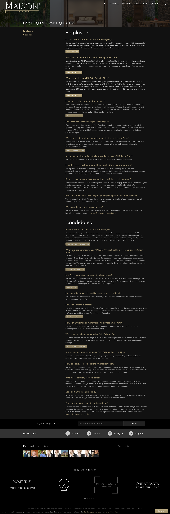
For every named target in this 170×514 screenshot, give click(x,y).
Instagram (116, 433)
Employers (28, 31)
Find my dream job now (75, 269)
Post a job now (72, 52)
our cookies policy (111, 512)
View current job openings (76, 346)
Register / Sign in (150, 4)
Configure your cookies (92, 512)
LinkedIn (94, 433)
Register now (71, 287)
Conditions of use (119, 508)
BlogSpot (136, 433)
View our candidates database (78, 244)
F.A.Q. (164, 4)
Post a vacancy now (74, 116)
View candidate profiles (75, 150)
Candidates (28, 35)
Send (134, 423)
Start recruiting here (74, 72)
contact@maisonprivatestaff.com (102, 213)
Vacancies (114, 4)
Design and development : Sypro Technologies (80, 508)
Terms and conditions (104, 508)
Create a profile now (74, 317)
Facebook (73, 433)
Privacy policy (131, 508)
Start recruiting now (74, 95)
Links (140, 508)
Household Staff (130, 4)
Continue (161, 511)
